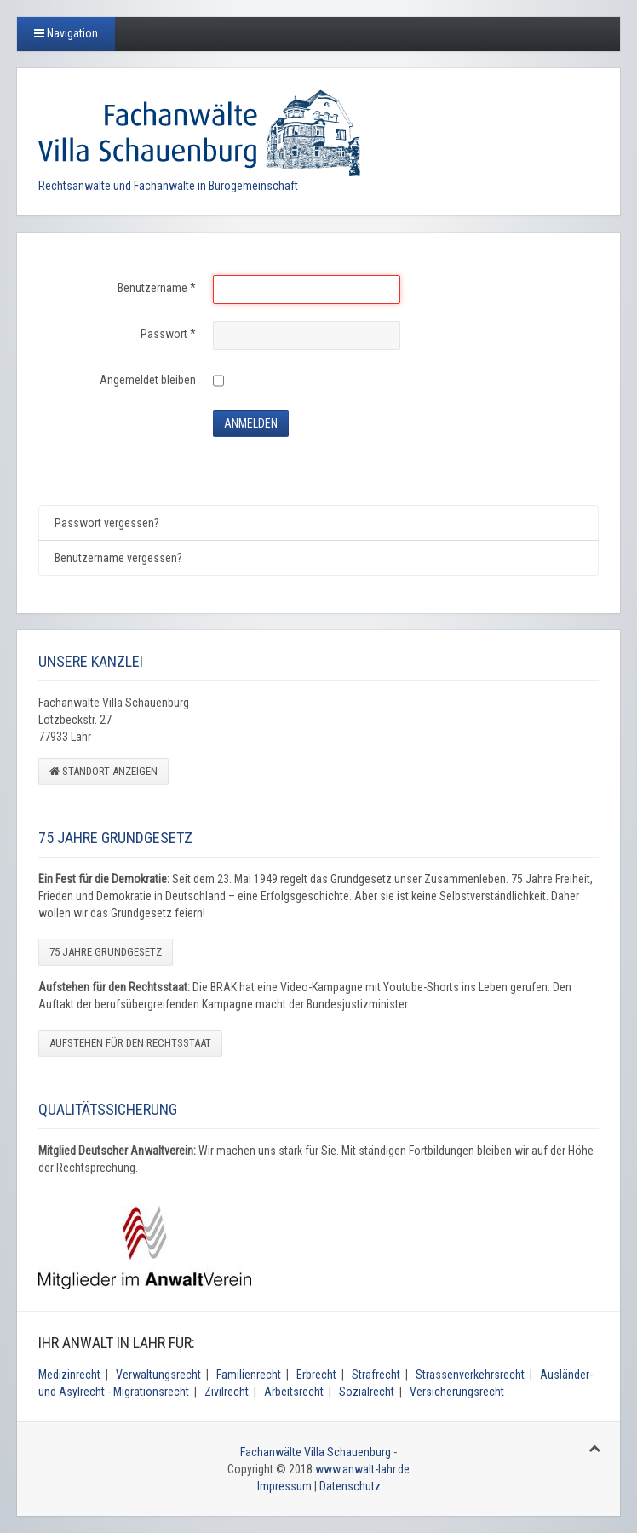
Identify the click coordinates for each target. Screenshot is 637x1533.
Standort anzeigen (103, 771)
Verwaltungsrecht (158, 1374)
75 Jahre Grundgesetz (105, 951)
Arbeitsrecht (294, 1391)
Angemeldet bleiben (148, 380)
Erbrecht (316, 1374)
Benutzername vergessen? (118, 558)
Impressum (284, 1486)
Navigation (66, 33)
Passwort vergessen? (107, 523)
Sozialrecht (366, 1391)
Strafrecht (376, 1374)
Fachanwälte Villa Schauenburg (315, 1452)
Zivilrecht (226, 1391)
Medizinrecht (69, 1374)
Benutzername (157, 288)
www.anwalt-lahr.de (362, 1469)
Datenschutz (350, 1486)
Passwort (168, 334)
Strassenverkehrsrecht (470, 1374)
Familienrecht (248, 1374)
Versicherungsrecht (457, 1391)
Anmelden (251, 423)
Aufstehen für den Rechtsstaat (130, 1042)
